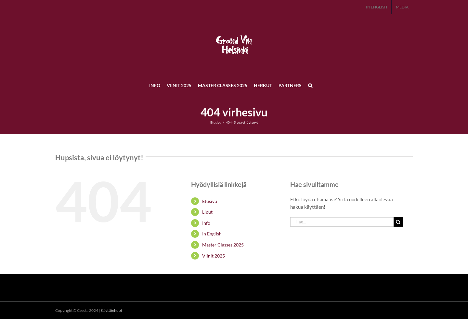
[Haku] (398, 222)
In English (212, 233)
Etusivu (209, 201)
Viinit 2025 (213, 256)
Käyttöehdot (111, 310)
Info (206, 223)
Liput (207, 212)
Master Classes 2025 (223, 244)
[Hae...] (342, 222)
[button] (310, 85)
